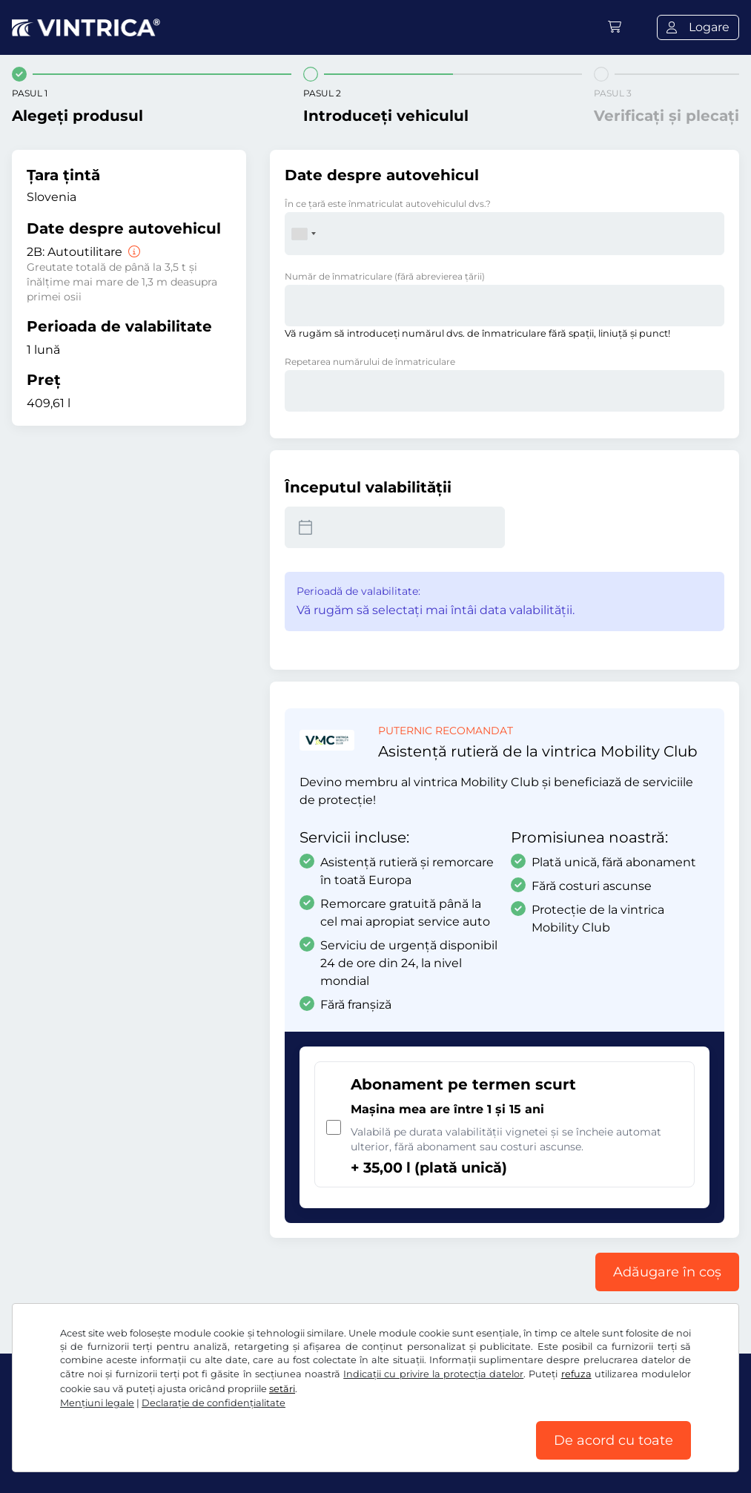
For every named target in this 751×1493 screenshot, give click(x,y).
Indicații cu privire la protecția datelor (433, 1374)
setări (282, 1388)
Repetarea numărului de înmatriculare (370, 361)
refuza (576, 1374)
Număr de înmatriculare (385, 276)
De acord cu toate (613, 1440)
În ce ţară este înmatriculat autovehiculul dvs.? (388, 203)
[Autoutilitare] (132, 252)
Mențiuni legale (97, 1402)
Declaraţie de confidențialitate (213, 1402)
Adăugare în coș (667, 1272)
